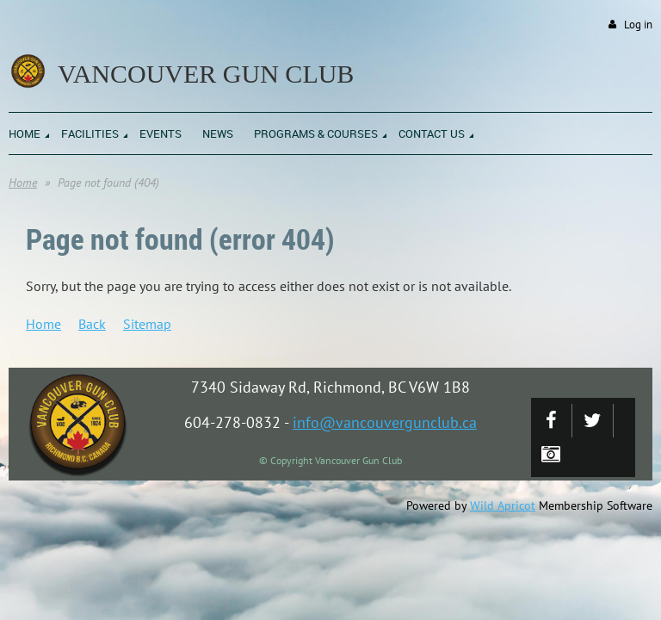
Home (23, 182)
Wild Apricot (502, 505)
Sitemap (147, 323)
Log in (638, 24)
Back (92, 323)
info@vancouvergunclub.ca (385, 422)
